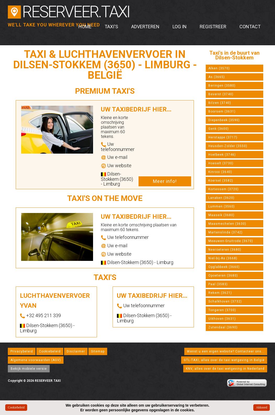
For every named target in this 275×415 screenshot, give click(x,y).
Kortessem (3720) (223, 189)
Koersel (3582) (220, 180)
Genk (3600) (218, 129)
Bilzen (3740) (219, 103)
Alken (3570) (219, 68)
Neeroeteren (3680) (224, 249)
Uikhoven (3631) (222, 319)
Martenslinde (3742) (225, 232)
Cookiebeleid (50, 351)
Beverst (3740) (220, 94)
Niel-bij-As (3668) (222, 258)
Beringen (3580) (222, 85)
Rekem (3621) (220, 293)
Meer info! (165, 181)
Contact (250, 26)
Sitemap (98, 351)
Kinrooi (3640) (220, 172)
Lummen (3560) (221, 206)
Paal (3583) (218, 284)
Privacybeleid (21, 351)
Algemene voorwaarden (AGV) (35, 360)
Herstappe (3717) (222, 137)
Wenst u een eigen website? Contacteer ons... (226, 351)
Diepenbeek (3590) (224, 120)
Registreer (213, 26)
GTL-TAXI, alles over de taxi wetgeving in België (224, 360)
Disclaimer (76, 351)
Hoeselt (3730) (220, 163)
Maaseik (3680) (221, 215)
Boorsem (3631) (222, 111)
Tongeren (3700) (222, 310)
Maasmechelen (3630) (227, 224)
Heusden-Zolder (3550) (227, 146)
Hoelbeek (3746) (222, 154)
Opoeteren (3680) (223, 275)
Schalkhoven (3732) (225, 301)
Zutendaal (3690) (223, 327)
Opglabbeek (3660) (224, 267)
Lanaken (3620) (221, 198)
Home (84, 26)
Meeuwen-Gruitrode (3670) (230, 241)
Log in (180, 26)
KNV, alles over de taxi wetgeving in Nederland (225, 369)
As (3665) (216, 77)
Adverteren (145, 26)
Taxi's (111, 26)
